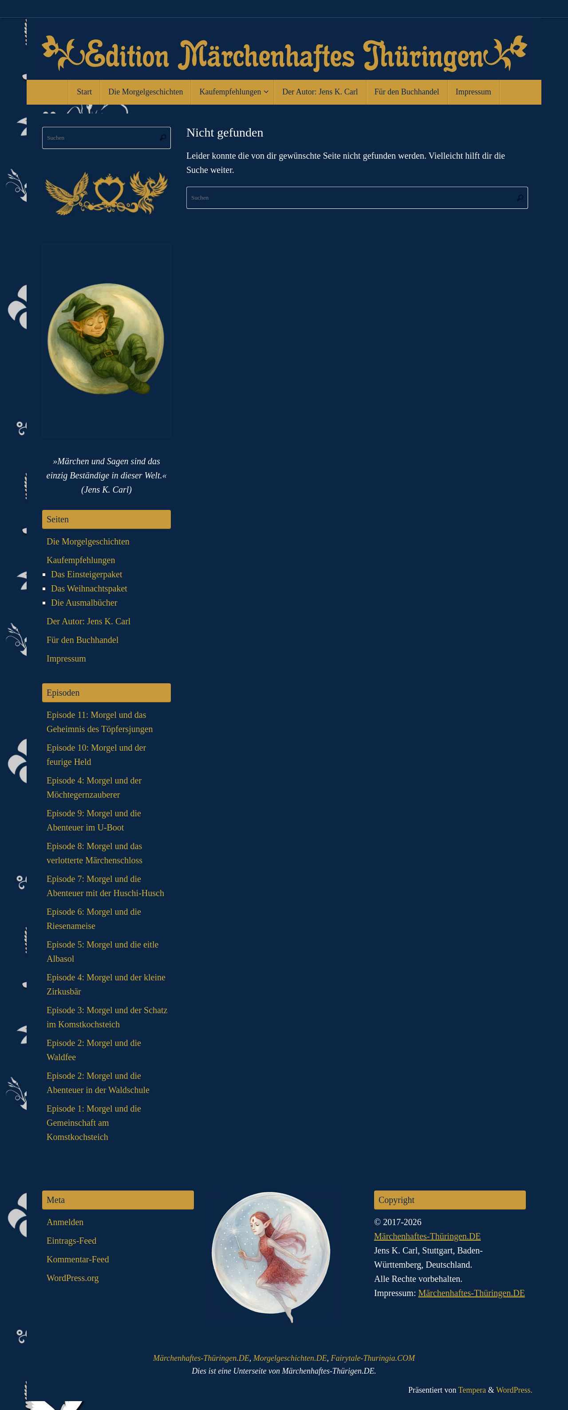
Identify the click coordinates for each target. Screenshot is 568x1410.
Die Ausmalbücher (84, 602)
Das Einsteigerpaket (86, 574)
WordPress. (514, 1390)
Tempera (472, 1390)
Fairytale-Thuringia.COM (373, 1358)
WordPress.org (73, 1278)
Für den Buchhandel (82, 640)
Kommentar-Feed (78, 1259)
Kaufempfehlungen (81, 560)
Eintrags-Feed (71, 1241)
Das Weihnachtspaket (89, 588)
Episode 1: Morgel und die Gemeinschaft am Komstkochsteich (94, 1123)
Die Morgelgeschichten (88, 541)
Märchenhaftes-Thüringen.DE (427, 1236)
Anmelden (65, 1222)
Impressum (66, 658)
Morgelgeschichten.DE (290, 1358)
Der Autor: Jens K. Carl (88, 621)
